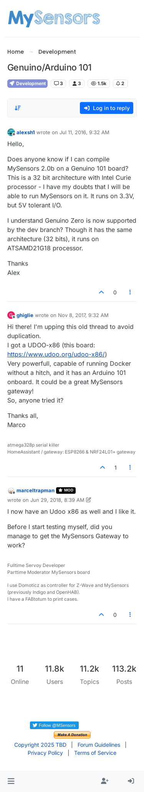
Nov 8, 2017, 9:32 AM (83, 315)
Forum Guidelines (99, 744)
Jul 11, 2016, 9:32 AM (84, 132)
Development (27, 83)
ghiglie (25, 315)
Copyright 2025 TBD (40, 744)
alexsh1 (26, 132)
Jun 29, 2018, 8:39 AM (57, 500)
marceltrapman (36, 490)
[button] (11, 781)
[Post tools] (130, 292)
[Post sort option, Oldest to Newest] (18, 108)
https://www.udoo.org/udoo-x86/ (56, 354)
